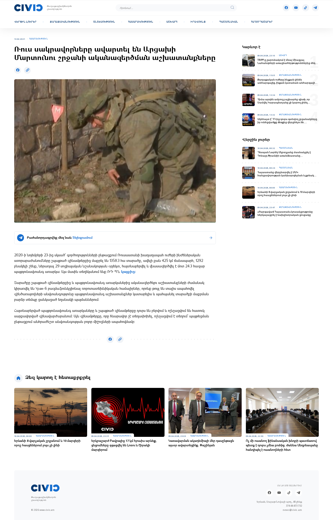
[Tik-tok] (305, 7)
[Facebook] (286, 7)
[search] (232, 8)
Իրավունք (198, 22)
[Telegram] (315, 7)
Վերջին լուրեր (25, 22)
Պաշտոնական (228, 22)
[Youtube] (295, 7)
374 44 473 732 (294, 506)
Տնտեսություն (104, 22)
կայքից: (128, 272)
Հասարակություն (140, 22)
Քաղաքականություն (65, 22)
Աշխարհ (171, 22)
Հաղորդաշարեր (262, 22)
